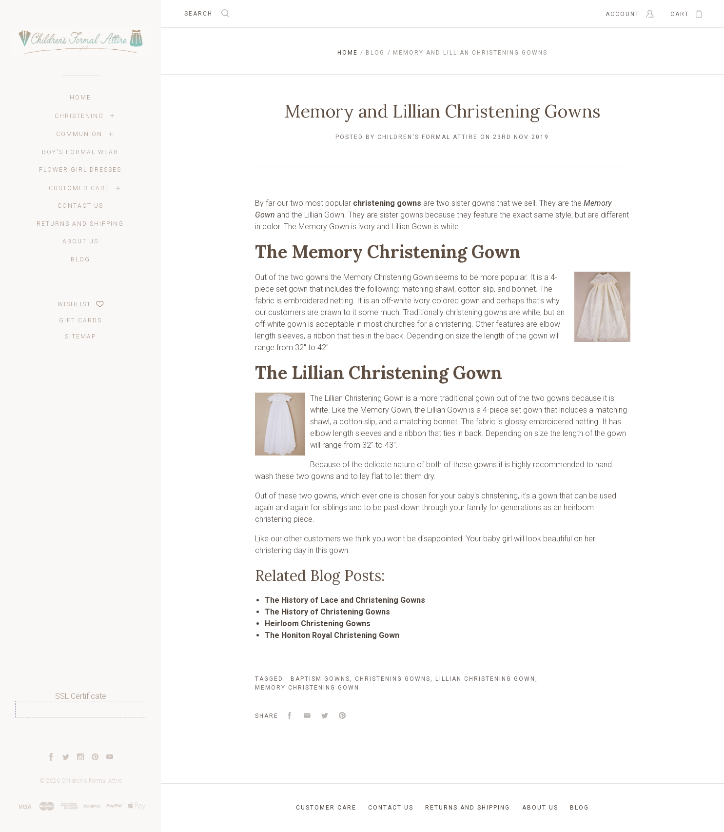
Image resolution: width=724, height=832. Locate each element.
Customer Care (79, 188)
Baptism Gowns (320, 678)
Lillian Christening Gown (364, 398)
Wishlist (81, 304)
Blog (80, 259)
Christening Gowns (392, 678)
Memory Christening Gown (388, 277)
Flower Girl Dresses (80, 169)
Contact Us (80, 205)
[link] (80, 735)
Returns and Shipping (80, 223)
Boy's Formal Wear (80, 152)
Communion (79, 134)
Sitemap (80, 336)
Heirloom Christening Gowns (318, 623)
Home (80, 97)
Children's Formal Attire (91, 780)
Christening (79, 116)
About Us (80, 241)
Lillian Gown (324, 214)
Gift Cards (80, 320)
